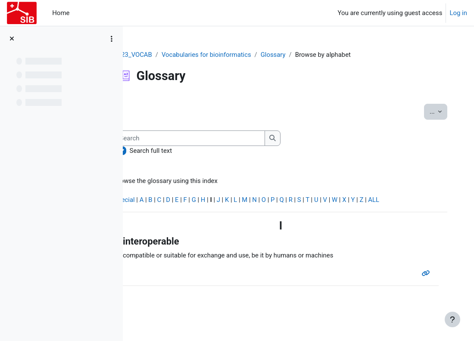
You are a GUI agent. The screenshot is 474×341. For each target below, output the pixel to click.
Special (150, 200)
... (434, 110)
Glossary (299, 55)
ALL (400, 200)
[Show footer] (452, 319)
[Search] (215, 138)
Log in (458, 13)
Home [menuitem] (60, 13)
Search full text (176, 151)
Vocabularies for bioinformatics (232, 55)
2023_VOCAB (159, 55)
